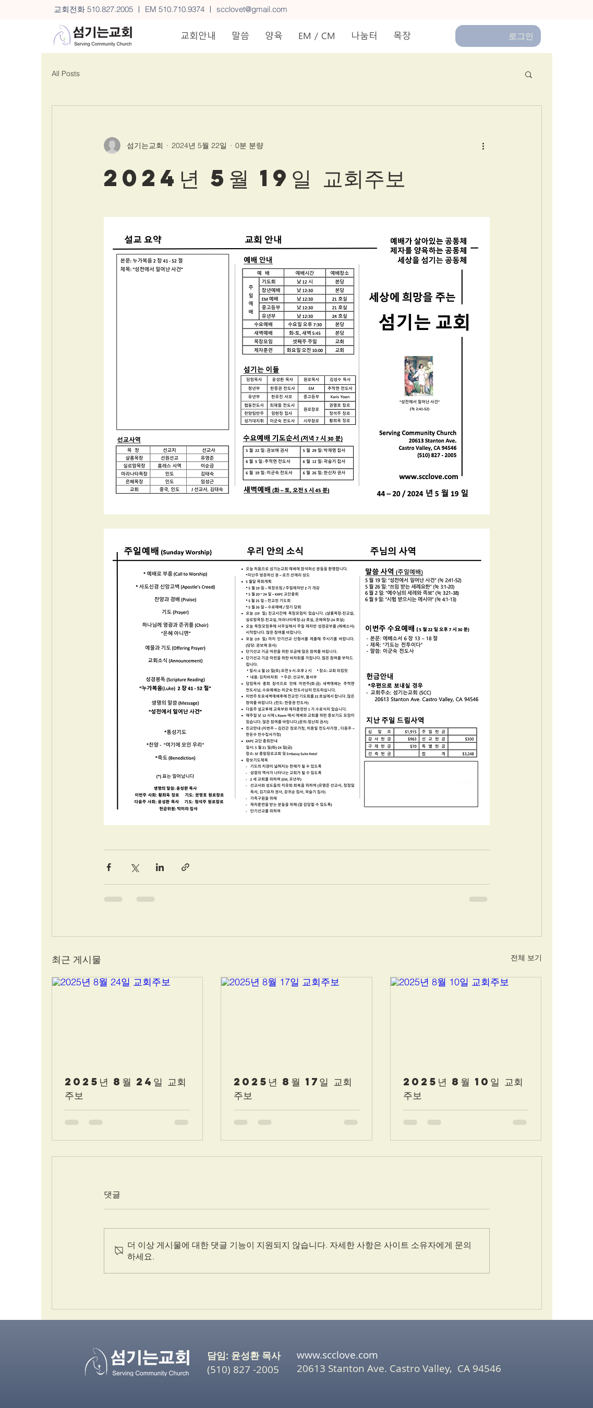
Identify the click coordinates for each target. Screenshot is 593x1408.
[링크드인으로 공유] (160, 867)
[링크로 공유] (185, 867)
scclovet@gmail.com (251, 9)
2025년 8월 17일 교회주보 (293, 1088)
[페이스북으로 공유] (109, 867)
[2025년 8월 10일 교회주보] (466, 1019)
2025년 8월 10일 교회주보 (463, 1088)
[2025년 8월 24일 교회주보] (127, 1019)
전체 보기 (526, 957)
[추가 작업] (483, 145)
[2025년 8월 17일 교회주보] (296, 1019)
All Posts (66, 73)
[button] (529, 74)
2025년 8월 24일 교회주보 (125, 1088)
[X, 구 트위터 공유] (134, 867)
